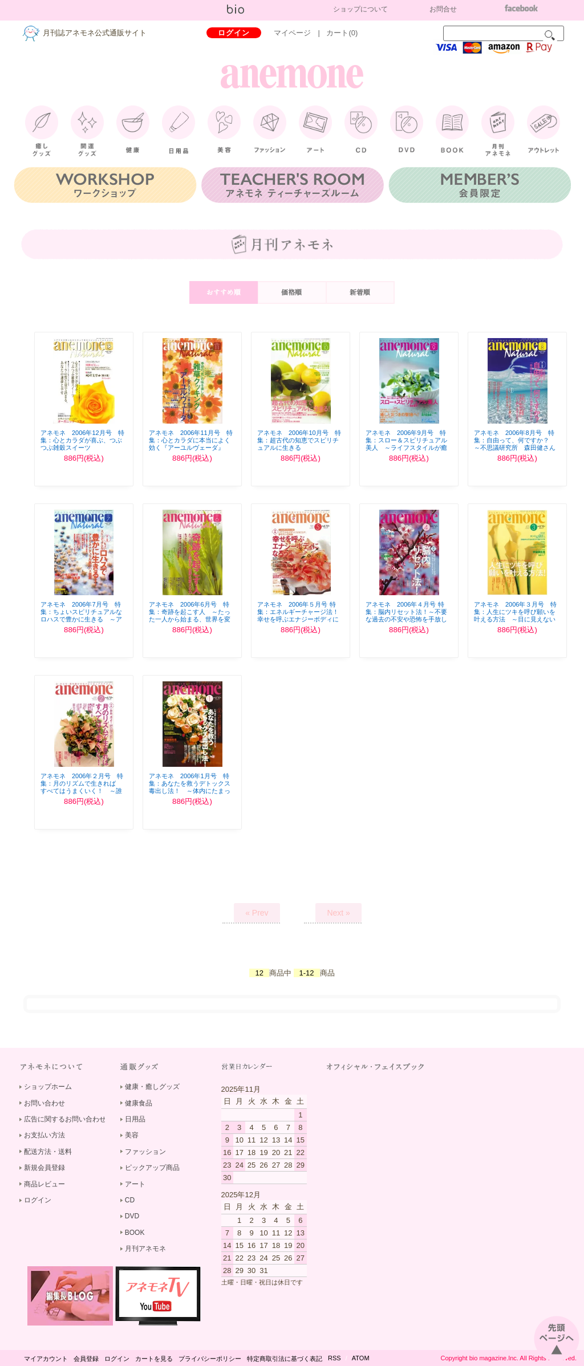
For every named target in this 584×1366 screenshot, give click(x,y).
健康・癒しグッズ (152, 1087)
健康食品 (138, 1103)
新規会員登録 (44, 1168)
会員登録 (86, 1358)
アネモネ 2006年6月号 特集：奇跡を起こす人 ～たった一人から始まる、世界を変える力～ (189, 616)
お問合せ (443, 9)
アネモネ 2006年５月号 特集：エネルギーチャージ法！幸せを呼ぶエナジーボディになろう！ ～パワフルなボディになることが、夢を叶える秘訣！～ (298, 623)
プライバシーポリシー (210, 1358)
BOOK (135, 1233)
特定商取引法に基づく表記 (284, 1358)
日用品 (135, 1119)
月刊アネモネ (145, 1249)
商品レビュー (44, 1184)
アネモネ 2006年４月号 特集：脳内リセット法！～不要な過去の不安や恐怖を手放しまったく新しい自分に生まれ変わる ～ (406, 619)
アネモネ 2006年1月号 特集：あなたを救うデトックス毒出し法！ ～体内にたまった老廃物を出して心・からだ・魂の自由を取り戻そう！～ (189, 795)
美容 (132, 1135)
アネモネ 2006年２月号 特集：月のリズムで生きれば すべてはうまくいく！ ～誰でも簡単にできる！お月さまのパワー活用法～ (81, 791)
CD (130, 1200)
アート (135, 1184)
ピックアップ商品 (152, 1168)
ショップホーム (48, 1087)
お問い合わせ (44, 1103)
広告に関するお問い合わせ (65, 1119)
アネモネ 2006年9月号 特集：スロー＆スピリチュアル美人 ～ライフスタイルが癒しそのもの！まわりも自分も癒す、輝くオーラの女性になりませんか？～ (406, 451)
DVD (132, 1216)
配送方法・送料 (48, 1152)
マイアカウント (46, 1358)
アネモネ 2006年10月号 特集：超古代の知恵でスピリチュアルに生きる (299, 440)
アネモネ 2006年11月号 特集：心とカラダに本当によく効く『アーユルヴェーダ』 (191, 440)
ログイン (234, 33)
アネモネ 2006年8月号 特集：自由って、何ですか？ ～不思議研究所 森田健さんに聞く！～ (514, 444)
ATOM (361, 1358)
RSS (334, 1358)
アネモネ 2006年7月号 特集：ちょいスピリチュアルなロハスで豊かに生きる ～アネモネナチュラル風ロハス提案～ (81, 619)
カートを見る (154, 1358)
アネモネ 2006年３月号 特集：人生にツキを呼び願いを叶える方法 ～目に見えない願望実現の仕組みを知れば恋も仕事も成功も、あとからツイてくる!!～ (515, 623)
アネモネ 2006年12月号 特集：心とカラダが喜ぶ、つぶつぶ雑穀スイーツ (82, 440)
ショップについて (360, 9)
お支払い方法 (44, 1135)
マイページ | (300, 33)
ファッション (145, 1152)
